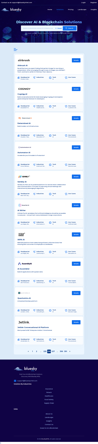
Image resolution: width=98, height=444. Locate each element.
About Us (49, 414)
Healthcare (49, 396)
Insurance (49, 389)
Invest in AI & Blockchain (49, 428)
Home (50, 9)
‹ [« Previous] (28, 351)
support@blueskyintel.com (22, 2)
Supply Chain (49, 403)
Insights (94, 9)
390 (61, 351)
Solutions (60, 9)
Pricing (70, 9)
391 (65, 351)
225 (44, 351)
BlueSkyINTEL (46, 439)
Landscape (82, 9)
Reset (58, 28)
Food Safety (49, 400)
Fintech (49, 392)
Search (69, 28)
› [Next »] (70, 351)
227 (53, 351)
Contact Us (49, 424)
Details (76, 60)
